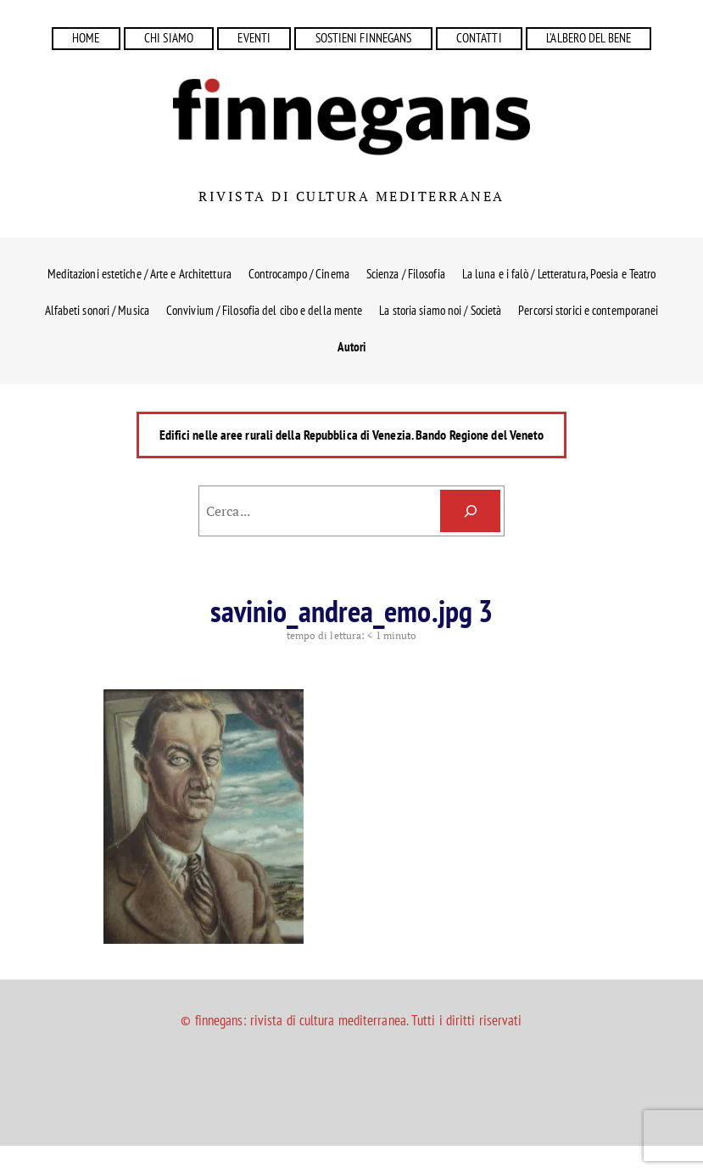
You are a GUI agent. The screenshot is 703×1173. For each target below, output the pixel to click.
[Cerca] (470, 510)
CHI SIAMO (168, 38)
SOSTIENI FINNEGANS (363, 38)
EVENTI (254, 38)
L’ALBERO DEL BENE (588, 38)
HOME (85, 38)
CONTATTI (479, 38)
